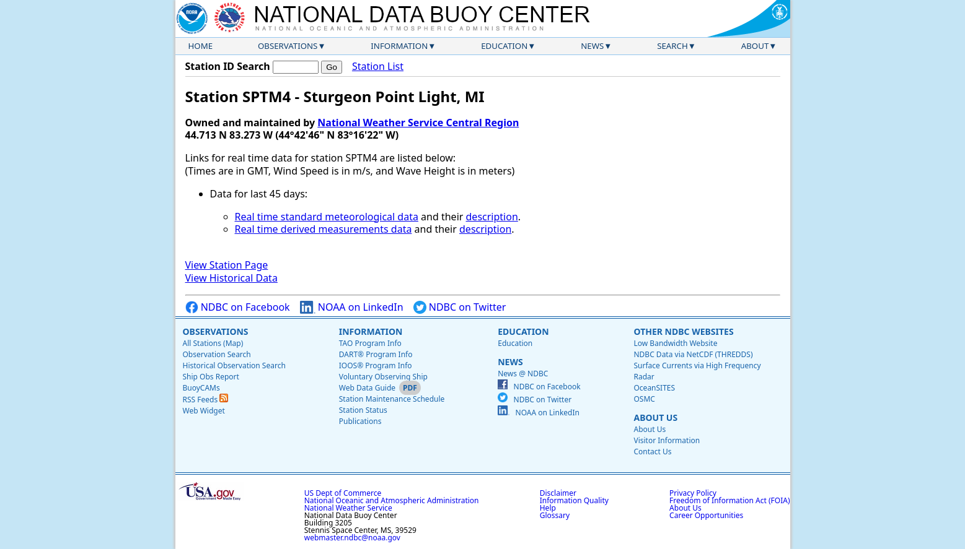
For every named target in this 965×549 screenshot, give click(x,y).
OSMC (643, 399)
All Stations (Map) (213, 343)
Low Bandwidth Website (675, 343)
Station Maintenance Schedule (392, 399)
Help (548, 508)
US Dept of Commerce (343, 493)
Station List (377, 66)
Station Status (363, 410)
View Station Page (226, 265)
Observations (287, 45)
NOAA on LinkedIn (351, 307)
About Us (655, 417)
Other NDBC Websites (683, 331)
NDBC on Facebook (237, 307)
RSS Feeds (206, 399)
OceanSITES (654, 388)
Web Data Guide (367, 388)
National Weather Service (348, 508)
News (592, 45)
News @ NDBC (523, 373)
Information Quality (574, 500)
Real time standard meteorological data (326, 216)
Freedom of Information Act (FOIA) (729, 500)
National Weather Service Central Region (418, 122)
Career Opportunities (706, 515)
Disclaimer (558, 493)
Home (200, 45)
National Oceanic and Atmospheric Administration (391, 500)
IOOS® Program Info (375, 365)
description (492, 216)
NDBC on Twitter (459, 307)
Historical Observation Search (234, 365)
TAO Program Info (370, 343)
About (755, 45)
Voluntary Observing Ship (383, 376)
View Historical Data (231, 278)
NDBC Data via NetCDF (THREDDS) (692, 354)
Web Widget (204, 410)
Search (672, 45)
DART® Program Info (376, 354)
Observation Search (217, 354)
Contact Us (652, 451)
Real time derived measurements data (323, 229)
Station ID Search (227, 66)
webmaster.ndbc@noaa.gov (352, 537)
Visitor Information (666, 440)
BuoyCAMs (201, 388)
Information (399, 45)
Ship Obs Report (211, 376)
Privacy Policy (692, 493)
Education (504, 45)
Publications (360, 421)
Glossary (555, 515)
